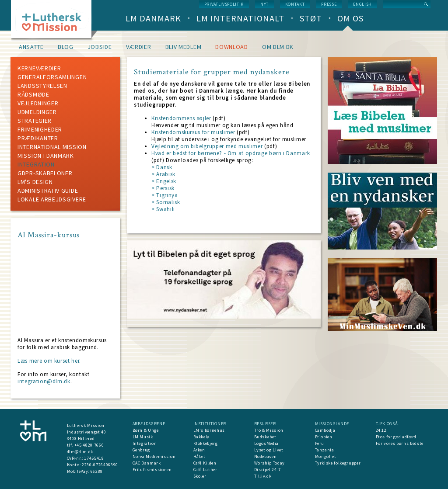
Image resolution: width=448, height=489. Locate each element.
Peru (320, 443)
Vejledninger (38, 103)
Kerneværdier (39, 68)
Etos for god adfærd (396, 437)
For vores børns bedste (400, 443)
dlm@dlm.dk (80, 451)
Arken (199, 450)
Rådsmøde (33, 94)
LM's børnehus (209, 430)
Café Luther (205, 469)
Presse (328, 4)
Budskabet (265, 437)
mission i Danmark (46, 156)
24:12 (381, 430)
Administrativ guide (48, 190)
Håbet (199, 456)
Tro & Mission (269, 430)
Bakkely (201, 437)
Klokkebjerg (205, 443)
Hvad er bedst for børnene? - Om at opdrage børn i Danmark (230, 153)
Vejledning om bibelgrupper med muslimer (206, 146)
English (362, 4)
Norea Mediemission (154, 456)
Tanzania (324, 450)
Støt (311, 18)
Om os (350, 18)
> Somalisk (165, 202)
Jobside (100, 47)
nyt (264, 4)
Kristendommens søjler (181, 118)
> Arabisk (163, 174)
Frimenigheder (40, 129)
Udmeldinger (37, 112)
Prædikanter (38, 138)
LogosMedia (266, 443)
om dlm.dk (278, 47)
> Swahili (163, 209)
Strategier (35, 121)
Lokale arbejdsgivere (52, 199)
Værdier (138, 47)
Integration (36, 164)
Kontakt (295, 4)
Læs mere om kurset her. (49, 360)
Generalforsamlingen (52, 77)
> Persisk (163, 188)
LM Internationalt (240, 18)
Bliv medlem (183, 47)
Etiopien (323, 437)
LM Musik (143, 437)
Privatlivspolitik (224, 4)
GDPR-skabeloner (45, 173)
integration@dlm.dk (44, 381)
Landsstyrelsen (42, 86)
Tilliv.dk (263, 476)
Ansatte (31, 47)
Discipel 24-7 (267, 469)
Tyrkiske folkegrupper (338, 463)
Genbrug (141, 450)
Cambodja (325, 430)
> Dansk (161, 167)
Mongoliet (325, 456)
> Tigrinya (164, 195)
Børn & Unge (146, 430)
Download (231, 47)
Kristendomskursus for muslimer (193, 132)
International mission (52, 147)
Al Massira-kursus (49, 235)
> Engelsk (163, 181)
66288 (97, 471)
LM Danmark (153, 18)
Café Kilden (205, 463)
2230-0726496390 (100, 465)
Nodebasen (265, 456)
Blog (66, 47)
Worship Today (269, 463)
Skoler (199, 476)
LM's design (35, 182)
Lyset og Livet (269, 450)
